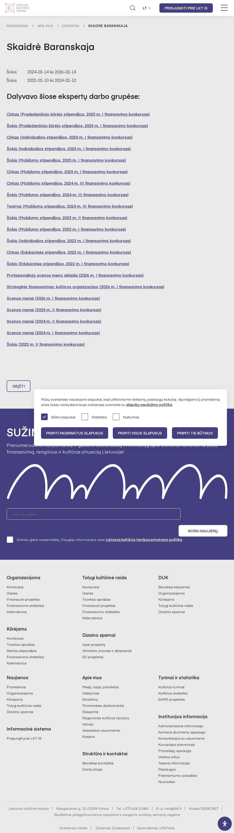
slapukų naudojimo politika (149, 404)
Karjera (88, 725)
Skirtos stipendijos (22, 639)
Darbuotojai (92, 758)
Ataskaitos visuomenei (101, 719)
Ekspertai (70, 25)
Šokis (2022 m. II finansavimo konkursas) (46, 344)
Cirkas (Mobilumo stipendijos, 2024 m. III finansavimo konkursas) (68, 183)
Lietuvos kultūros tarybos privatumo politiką (144, 528)
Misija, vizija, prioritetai (100, 675)
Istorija (87, 712)
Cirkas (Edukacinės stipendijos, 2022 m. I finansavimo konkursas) (69, 252)
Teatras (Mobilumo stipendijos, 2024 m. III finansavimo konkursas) (70, 206)
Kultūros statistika (172, 681)
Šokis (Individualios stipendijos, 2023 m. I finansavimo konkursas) (69, 240)
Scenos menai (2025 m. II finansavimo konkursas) (54, 309)
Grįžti (18, 386)
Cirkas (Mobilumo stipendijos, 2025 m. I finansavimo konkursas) (67, 171)
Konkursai (15, 575)
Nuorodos (166, 770)
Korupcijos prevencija (176, 733)
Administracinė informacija (180, 714)
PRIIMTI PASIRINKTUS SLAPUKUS (74, 433)
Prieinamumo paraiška (177, 764)
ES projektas (93, 645)
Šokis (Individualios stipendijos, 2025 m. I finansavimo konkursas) (69, 148)
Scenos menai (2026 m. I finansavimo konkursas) (53, 298)
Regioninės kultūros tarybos (105, 706)
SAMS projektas (171, 688)
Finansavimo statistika (25, 594)
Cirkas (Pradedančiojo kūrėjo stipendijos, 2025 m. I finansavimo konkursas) (78, 114)
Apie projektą (93, 633)
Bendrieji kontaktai (97, 751)
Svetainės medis (73, 816)
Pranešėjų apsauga (174, 739)
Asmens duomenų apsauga (181, 720)
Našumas (126, 417)
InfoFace (167, 816)
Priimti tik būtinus (196, 433)
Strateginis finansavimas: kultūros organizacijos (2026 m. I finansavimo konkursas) (85, 286)
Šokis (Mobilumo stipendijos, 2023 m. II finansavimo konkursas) (67, 217)
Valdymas (90, 681)
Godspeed (121, 816)
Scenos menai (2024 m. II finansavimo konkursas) (54, 321)
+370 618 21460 (136, 797)
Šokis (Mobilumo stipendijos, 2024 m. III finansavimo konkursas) (68, 194)
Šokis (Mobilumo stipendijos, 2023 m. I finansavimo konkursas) (66, 229)
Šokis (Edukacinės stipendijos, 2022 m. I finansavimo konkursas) (68, 263)
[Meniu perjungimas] (224, 7)
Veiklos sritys (169, 745)
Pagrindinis (17, 25)
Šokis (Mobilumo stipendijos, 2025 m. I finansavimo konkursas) (66, 160)
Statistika (94, 417)
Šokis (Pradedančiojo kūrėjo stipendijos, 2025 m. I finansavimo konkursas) (77, 125)
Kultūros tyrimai (171, 675)
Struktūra (90, 688)
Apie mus (45, 25)
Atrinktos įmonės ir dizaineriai (107, 639)
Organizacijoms (171, 581)
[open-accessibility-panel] (225, 824)
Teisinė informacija (174, 751)
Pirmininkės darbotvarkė (103, 694)
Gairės (12, 581)
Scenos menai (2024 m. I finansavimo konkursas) (53, 332)
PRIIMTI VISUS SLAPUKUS (141, 433)
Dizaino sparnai (171, 600)
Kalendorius (17, 600)
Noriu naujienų (206, 514)
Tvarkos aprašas (21, 633)
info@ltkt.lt (172, 797)
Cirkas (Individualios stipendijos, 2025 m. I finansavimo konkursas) (70, 137)
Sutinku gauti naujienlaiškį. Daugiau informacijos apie (94, 528)
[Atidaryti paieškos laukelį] (132, 8)
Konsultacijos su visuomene (181, 727)
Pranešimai (16, 675)
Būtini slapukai (58, 417)
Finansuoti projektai (23, 588)
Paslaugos (167, 758)
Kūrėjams (166, 588)
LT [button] (145, 8)
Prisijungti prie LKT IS (186, 8)
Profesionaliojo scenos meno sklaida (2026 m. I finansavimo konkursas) (75, 275)
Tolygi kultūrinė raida (175, 594)
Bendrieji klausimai (174, 575)
